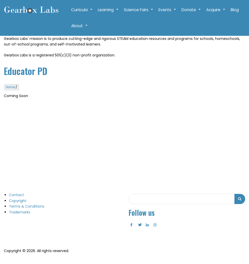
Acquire (216, 12)
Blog (235, 9)
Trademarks (19, 212)
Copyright (18, 200)
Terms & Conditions (26, 206)
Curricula (82, 12)
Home (10, 87)
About (79, 28)
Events (167, 12)
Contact (16, 194)
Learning (108, 12)
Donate (191, 12)
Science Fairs (138, 12)
